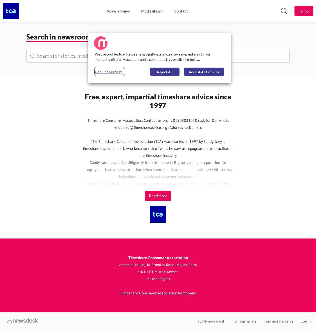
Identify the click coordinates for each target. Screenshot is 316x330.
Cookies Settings (108, 72)
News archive (118, 11)
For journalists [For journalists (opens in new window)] (244, 321)
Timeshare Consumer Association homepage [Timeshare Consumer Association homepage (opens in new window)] (158, 293)
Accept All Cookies (204, 72)
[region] (159, 58)
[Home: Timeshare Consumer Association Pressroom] (11, 11)
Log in (305, 321)
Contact (181, 11)
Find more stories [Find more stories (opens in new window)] (278, 321)
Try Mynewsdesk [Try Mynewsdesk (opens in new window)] (210, 321)
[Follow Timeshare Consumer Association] (303, 11)
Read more (158, 195)
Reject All (164, 72)
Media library (152, 11)
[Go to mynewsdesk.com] (22, 321)
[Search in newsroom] (283, 10)
